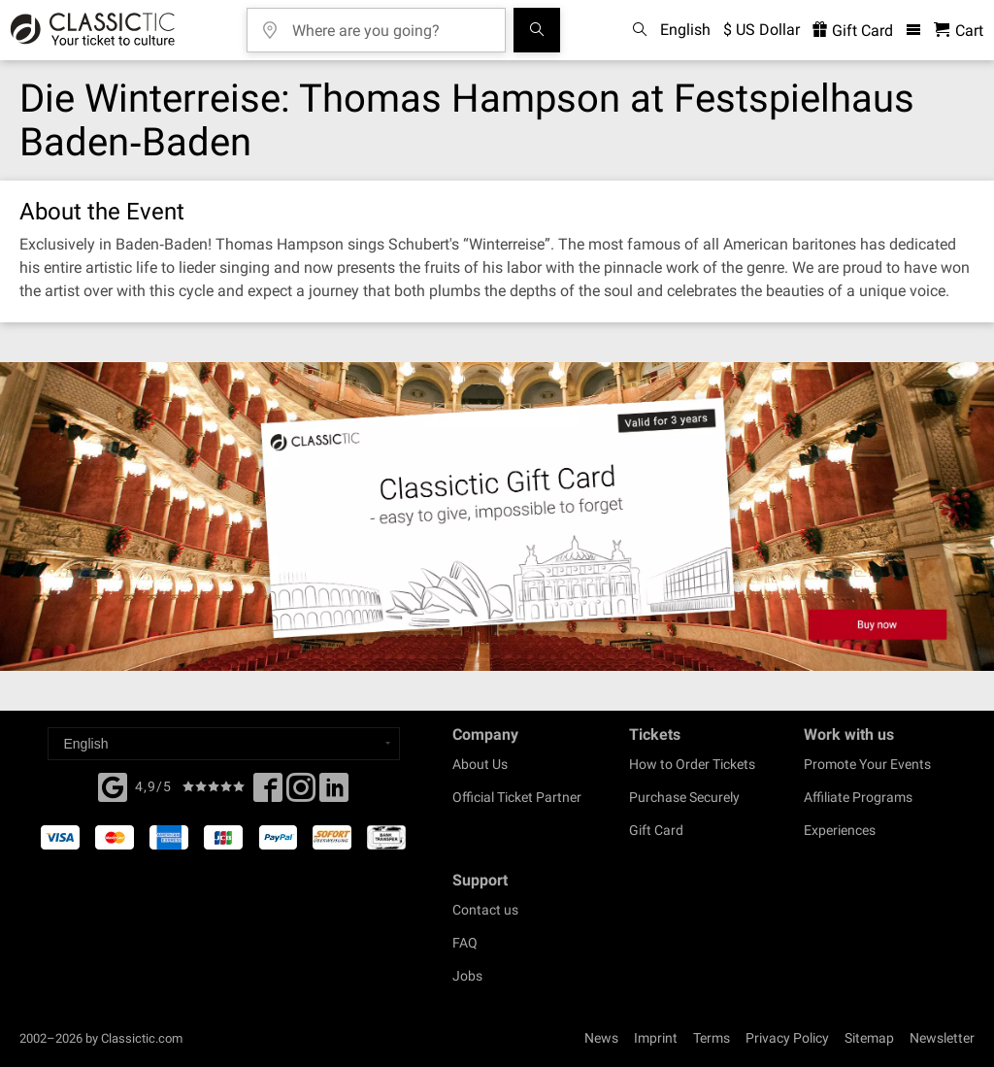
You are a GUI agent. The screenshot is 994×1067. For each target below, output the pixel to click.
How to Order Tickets (692, 764)
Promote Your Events (867, 764)
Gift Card (656, 830)
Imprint (656, 1038)
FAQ (465, 942)
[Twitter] (300, 793)
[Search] (537, 30)
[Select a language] (224, 743)
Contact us (485, 909)
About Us (480, 764)
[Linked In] (333, 793)
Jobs (467, 976)
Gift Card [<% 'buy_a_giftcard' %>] (852, 30)
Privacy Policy (787, 1038)
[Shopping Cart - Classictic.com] (958, 30)
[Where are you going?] (390, 24)
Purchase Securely (684, 797)
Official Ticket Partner (516, 797)
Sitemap (869, 1038)
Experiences (840, 830)
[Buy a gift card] (497, 516)
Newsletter (942, 1038)
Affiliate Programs (858, 797)
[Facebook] (112, 785)
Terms (711, 1038)
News (601, 1038)
